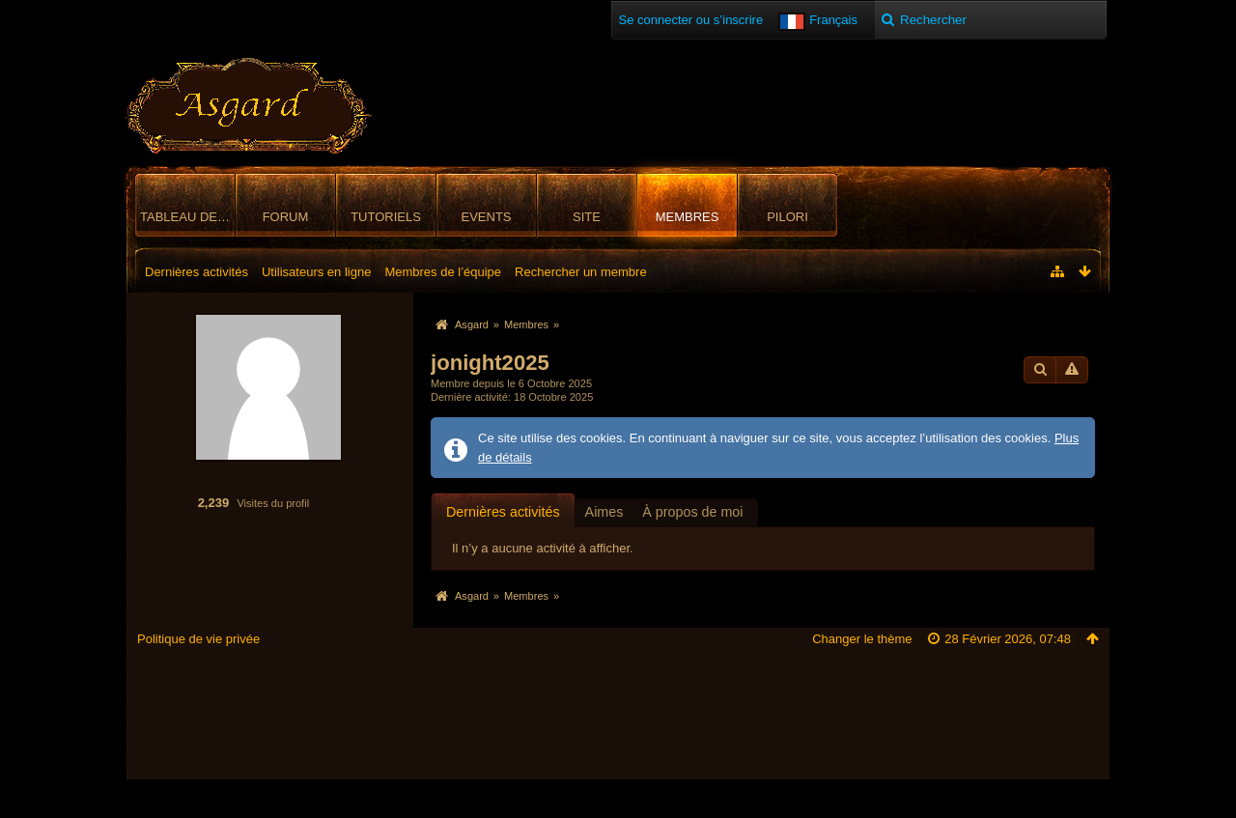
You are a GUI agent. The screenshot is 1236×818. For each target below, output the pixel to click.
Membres (687, 217)
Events (486, 217)
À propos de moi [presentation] (692, 512)
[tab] (503, 511)
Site (587, 217)
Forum (286, 217)
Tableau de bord (188, 217)
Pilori (787, 217)
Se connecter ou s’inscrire (691, 20)
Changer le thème (862, 639)
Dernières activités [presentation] (503, 512)
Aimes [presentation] (604, 512)
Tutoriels (386, 217)
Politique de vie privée (198, 639)
